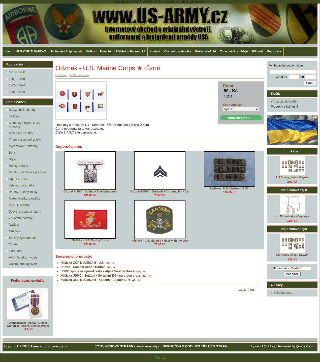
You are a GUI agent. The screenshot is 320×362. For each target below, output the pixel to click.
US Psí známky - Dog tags (292, 216)
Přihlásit (257, 51)
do (302, 77)
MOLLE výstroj (19, 205)
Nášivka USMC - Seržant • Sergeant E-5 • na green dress (100, 275)
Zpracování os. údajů (234, 51)
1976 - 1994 (17, 85)
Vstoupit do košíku (285, 101)
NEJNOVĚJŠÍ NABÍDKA (31, 51)
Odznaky (15, 231)
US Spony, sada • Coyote (292, 177)
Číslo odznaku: (233, 105)
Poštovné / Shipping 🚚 (66, 51)
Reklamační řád (205, 51)
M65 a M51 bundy (21, 133)
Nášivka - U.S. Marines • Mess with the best (160, 240)
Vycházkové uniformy (23, 146)
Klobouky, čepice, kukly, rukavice (25, 124)
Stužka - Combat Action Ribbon (83, 267)
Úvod (8, 51)
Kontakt (155, 51)
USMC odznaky (79, 75)
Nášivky (14, 224)
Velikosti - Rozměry (99, 51)
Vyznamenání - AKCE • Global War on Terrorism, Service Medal (28, 324)
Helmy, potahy (18, 166)
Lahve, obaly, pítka (21, 185)
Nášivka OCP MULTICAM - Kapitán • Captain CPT (95, 280)
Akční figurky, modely (23, 257)
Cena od (281, 77)
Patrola (160, 357)
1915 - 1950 (17, 72)
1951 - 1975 (17, 79)
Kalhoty (14, 116)
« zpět (242, 289)
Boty (12, 152)
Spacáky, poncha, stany (25, 211)
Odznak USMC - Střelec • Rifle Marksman (90, 191)
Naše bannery (282, 292)
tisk (252, 289)
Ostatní (14, 244)
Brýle (12, 159)
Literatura (15, 251)
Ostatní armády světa (23, 264)
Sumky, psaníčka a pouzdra (27, 172)
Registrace (274, 51)
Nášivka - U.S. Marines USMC (229, 188)
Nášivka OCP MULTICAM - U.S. (82, 263)
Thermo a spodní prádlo (25, 139)
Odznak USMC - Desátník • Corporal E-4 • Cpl (159, 191)
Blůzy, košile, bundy (22, 110)
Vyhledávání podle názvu (286, 65)
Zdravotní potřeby (21, 218)
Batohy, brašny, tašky (23, 192)
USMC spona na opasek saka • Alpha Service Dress (97, 271)
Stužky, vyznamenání (23, 238)
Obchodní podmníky (177, 51)
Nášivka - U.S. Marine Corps (90, 240)
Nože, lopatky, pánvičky (24, 198)
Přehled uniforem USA (130, 51)
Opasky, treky (18, 179)
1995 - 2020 (17, 92)
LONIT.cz (268, 346)
